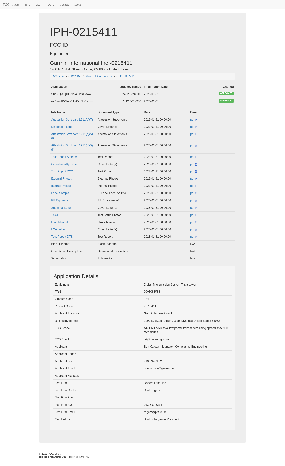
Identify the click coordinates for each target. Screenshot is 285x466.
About (77, 4)
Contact (64, 4)
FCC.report (11, 5)
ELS (38, 4)
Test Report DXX (62, 171)
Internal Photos (61, 185)
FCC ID (50, 4)
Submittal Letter (61, 207)
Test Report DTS (62, 236)
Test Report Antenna (64, 156)
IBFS (27, 4)
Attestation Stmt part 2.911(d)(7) (72, 119)
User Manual (59, 222)
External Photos (61, 178)
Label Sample (60, 193)
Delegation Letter (62, 126)
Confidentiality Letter (64, 164)
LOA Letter (58, 229)
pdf (193, 119)
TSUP (55, 215)
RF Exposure (59, 200)
